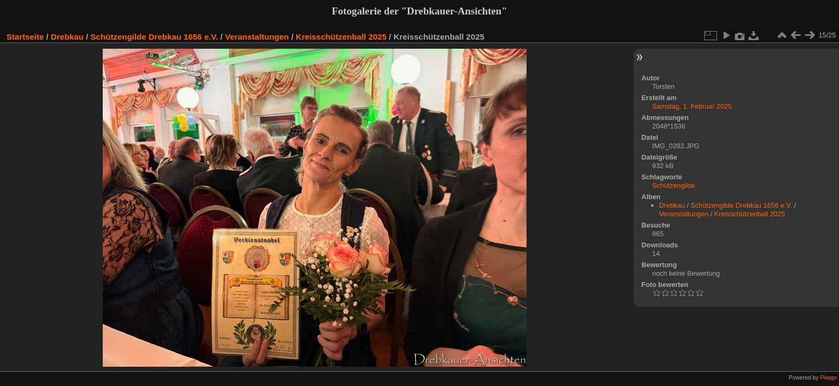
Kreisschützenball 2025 (341, 36)
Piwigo (828, 377)
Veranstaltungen (257, 36)
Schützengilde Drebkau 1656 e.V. (154, 36)
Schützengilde (673, 185)
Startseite (25, 36)
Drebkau (67, 36)
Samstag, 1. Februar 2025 (692, 106)
